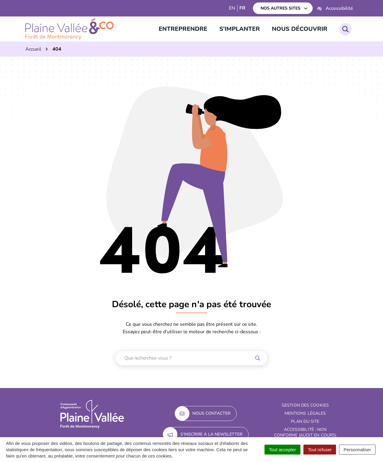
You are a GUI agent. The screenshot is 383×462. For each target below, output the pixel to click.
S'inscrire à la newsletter (202, 434)
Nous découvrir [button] (299, 29)
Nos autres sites (280, 8)
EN (232, 8)
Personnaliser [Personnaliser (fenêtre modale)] (357, 449)
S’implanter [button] (239, 29)
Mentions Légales (305, 413)
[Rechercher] (345, 29)
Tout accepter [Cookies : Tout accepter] (282, 449)
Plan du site (305, 421)
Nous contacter (202, 413)
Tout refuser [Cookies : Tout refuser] (320, 449)
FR (242, 8)
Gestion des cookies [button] (305, 405)
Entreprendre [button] (183, 29)
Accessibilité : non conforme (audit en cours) (305, 432)
